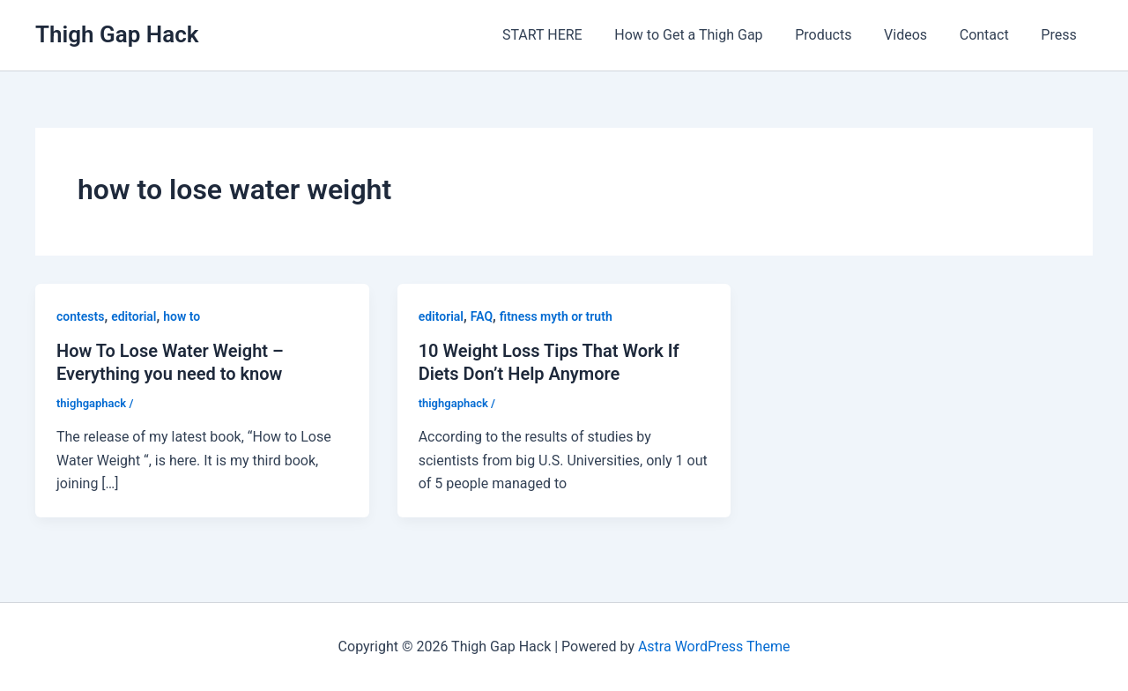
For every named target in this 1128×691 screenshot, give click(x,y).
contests (80, 316)
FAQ (482, 316)
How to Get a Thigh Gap (707, 34)
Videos (916, 34)
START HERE (565, 34)
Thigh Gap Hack (116, 34)
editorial (133, 316)
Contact (990, 34)
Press (1061, 34)
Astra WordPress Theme (714, 646)
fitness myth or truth (556, 316)
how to (181, 316)
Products (838, 34)
